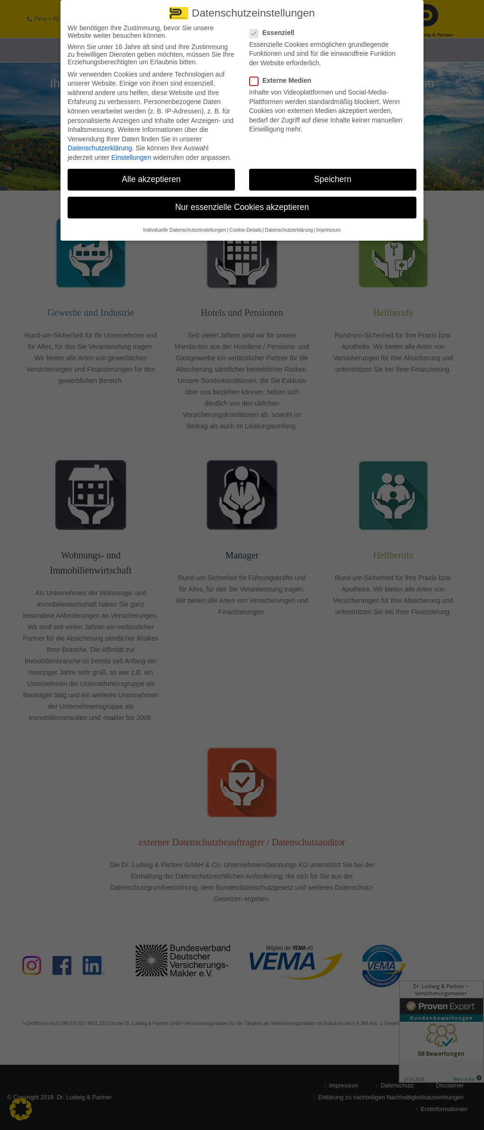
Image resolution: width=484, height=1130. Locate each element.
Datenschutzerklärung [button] (289, 229)
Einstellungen (131, 156)
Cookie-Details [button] (245, 229)
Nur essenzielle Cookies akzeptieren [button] (242, 206)
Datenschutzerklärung (100, 147)
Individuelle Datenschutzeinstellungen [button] (184, 229)
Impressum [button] (328, 229)
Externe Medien (283, 79)
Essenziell (275, 31)
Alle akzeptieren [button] (151, 178)
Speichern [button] (333, 178)
